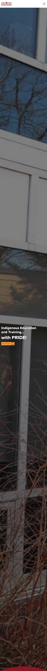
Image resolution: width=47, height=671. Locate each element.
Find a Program (8, 343)
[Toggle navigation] (44, 4)
